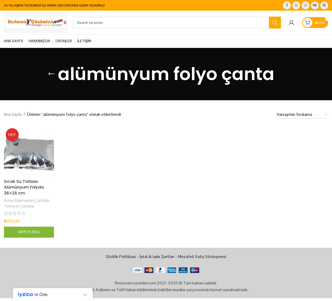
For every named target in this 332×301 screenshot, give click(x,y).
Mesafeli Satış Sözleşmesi (202, 259)
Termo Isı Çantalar (19, 208)
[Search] (177, 24)
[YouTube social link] (315, 5)
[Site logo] (36, 24)
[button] (29, 234)
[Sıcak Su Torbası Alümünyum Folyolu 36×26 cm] (29, 155)
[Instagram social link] (305, 5)
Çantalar (42, 203)
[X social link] (296, 5)
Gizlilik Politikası (121, 259)
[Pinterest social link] (324, 5)
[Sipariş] (302, 118)
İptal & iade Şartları (157, 259)
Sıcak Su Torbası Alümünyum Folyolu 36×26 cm (24, 190)
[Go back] (51, 77)
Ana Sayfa (13, 117)
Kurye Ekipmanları (19, 203)
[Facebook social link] (287, 5)
